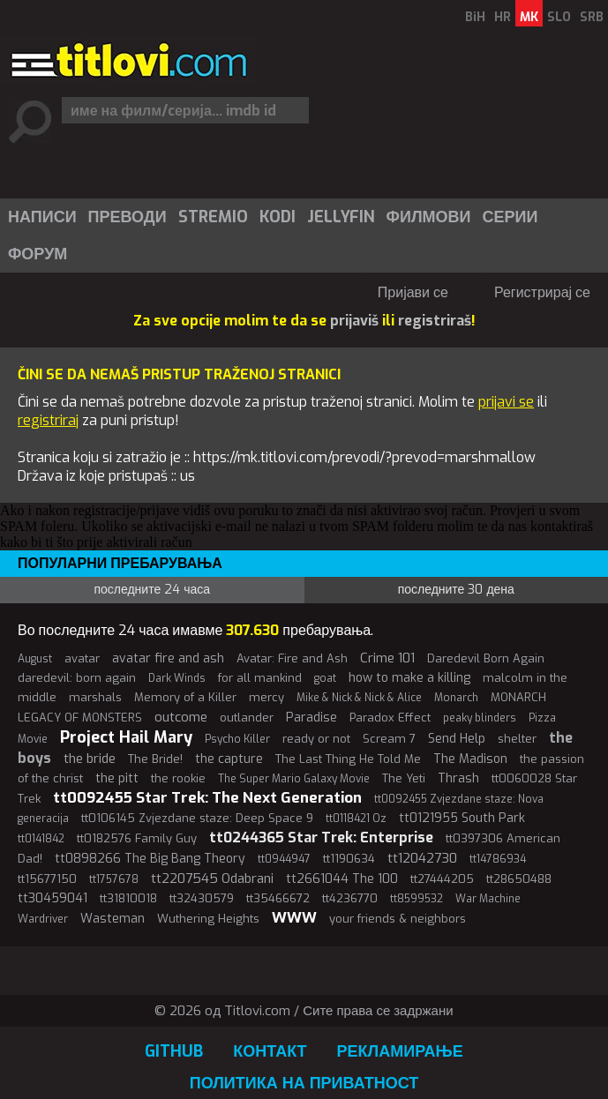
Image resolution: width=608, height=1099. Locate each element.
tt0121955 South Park (462, 818)
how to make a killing (409, 677)
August (35, 659)
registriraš (434, 320)
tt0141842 (41, 839)
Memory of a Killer (185, 697)
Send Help (456, 738)
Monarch (456, 698)
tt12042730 (422, 858)
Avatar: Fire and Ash (292, 658)
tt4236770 (350, 898)
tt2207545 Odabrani (212, 878)
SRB (592, 17)
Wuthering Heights (208, 918)
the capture (229, 759)
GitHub (174, 1051)
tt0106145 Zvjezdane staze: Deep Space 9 (197, 818)
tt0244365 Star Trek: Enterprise (321, 837)
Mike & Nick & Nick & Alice (359, 698)
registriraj (48, 420)
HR (502, 17)
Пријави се (413, 292)
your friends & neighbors (397, 918)
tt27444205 (442, 878)
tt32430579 (201, 898)
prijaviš (354, 320)
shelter (517, 738)
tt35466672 (278, 898)
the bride (90, 758)
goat (325, 678)
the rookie (178, 778)
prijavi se (506, 401)
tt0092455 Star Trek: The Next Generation (207, 798)
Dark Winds (177, 678)
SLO (559, 17)
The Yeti (403, 778)
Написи (42, 217)
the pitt (117, 778)
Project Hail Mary (126, 737)
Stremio (213, 217)
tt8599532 (416, 899)
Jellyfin (341, 217)
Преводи (127, 217)
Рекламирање (400, 1051)
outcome (180, 717)
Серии (509, 217)
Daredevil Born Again (485, 658)
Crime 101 (387, 658)
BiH (475, 17)
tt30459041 (52, 898)
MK (529, 17)
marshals (95, 697)
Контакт (269, 1051)
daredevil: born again (77, 677)
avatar (82, 658)
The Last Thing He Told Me (348, 758)
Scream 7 (389, 738)
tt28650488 (519, 878)
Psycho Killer (237, 739)
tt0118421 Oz (356, 818)
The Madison (470, 759)
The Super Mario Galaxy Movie (294, 779)
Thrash (458, 778)
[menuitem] (41, 217)
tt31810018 (128, 898)
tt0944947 (284, 859)
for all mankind (260, 677)
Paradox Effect (390, 717)
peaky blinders (479, 718)
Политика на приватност (304, 1083)
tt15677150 (47, 878)
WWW (294, 918)
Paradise (311, 717)
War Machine (488, 899)
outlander (247, 717)
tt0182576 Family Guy (137, 838)
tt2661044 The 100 (342, 879)
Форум (37, 254)
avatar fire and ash (168, 658)
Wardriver (43, 919)
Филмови (429, 217)
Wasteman (112, 918)
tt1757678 (114, 879)
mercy (266, 697)
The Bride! (155, 758)
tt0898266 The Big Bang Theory (150, 858)
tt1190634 (349, 858)
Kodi (277, 217)
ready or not (316, 738)
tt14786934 (497, 859)
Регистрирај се (542, 292)
